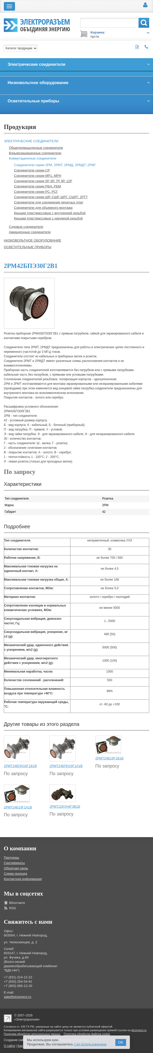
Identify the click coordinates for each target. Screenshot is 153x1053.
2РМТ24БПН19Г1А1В (66, 766)
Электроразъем (45, 24)
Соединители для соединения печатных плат (48, 202)
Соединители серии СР (32, 170)
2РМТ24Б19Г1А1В (18, 807)
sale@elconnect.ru (17, 997)
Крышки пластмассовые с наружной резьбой (48, 218)
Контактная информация (23, 879)
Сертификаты (14, 863)
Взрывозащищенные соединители (35, 153)
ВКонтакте (17, 903)
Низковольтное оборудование (32, 240)
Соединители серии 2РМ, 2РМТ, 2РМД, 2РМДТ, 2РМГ (55, 165)
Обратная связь (16, 868)
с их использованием (90, 1044)
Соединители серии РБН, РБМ (37, 186)
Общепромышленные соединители (36, 148)
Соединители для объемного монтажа (43, 208)
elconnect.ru (138, 1030)
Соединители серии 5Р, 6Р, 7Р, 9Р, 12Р (43, 181)
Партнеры (11, 857)
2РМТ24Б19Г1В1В (109, 758)
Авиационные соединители (30, 232)
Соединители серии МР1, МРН (37, 176)
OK (120, 1042)
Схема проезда (15, 873)
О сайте (9, 1046)
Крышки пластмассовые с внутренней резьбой (50, 213)
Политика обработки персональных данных (32, 1033)
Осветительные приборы (27, 247)
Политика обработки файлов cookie (87, 1033)
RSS (12, 908)
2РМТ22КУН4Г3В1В (65, 806)
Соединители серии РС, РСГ (36, 192)
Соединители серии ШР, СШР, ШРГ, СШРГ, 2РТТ (51, 197)
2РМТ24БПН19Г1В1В (20, 766)
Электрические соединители (31, 141)
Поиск (144, 23)
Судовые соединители (26, 227)
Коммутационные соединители (32, 158)
